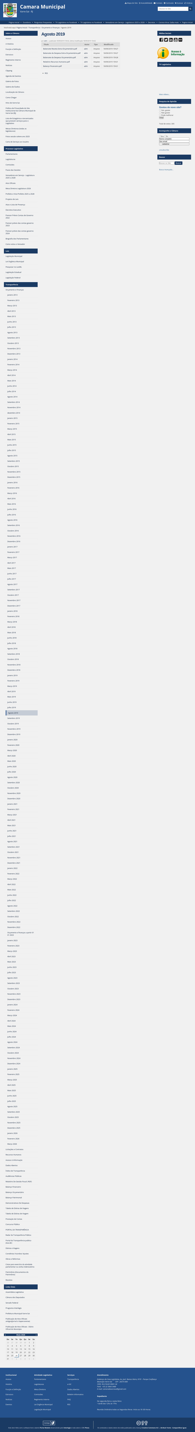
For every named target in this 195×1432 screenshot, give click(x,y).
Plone (87, 1428)
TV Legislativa (165, 64)
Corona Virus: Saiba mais (169, 22)
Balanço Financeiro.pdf (52, 66)
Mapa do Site (132, 3)
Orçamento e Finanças (51, 27)
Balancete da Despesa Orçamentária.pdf (59, 57)
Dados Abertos (73, 1389)
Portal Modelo (45, 1428)
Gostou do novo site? (170, 107)
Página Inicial (14, 22)
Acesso (8, 1379)
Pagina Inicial (187, 22)
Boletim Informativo (75, 1394)
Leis (7, 251)
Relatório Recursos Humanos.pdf (56, 62)
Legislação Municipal (42, 1409)
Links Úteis (10, 1287)
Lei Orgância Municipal (43, 1404)
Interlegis (67, 1428)
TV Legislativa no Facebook (66, 22)
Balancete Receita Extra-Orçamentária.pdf (60, 49)
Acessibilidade (146, 3)
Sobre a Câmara (12, 33)
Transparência (34, 27)
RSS (46, 73)
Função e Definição (13, 1389)
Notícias (9, 1399)
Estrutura (9, 1394)
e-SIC (69, 1384)
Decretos (151, 22)
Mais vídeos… (164, 94)
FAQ (69, 1399)
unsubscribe (164, 150)
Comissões (38, 1394)
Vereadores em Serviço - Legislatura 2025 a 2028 (124, 22)
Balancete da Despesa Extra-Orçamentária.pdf (61, 53)
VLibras (189, 3)
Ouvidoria (27, 22)
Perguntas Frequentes (43, 22)
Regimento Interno (41, 1399)
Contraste (170, 3)
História (9, 1384)
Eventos (9, 1404)
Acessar (180, 3)
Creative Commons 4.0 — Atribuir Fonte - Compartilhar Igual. (164, 1428)
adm (45, 41)
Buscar (162, 157)
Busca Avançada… (166, 169)
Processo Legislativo (14, 148)
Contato (159, 3)
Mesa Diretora (40, 1389)
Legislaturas (39, 1384)
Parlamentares (40, 1379)
